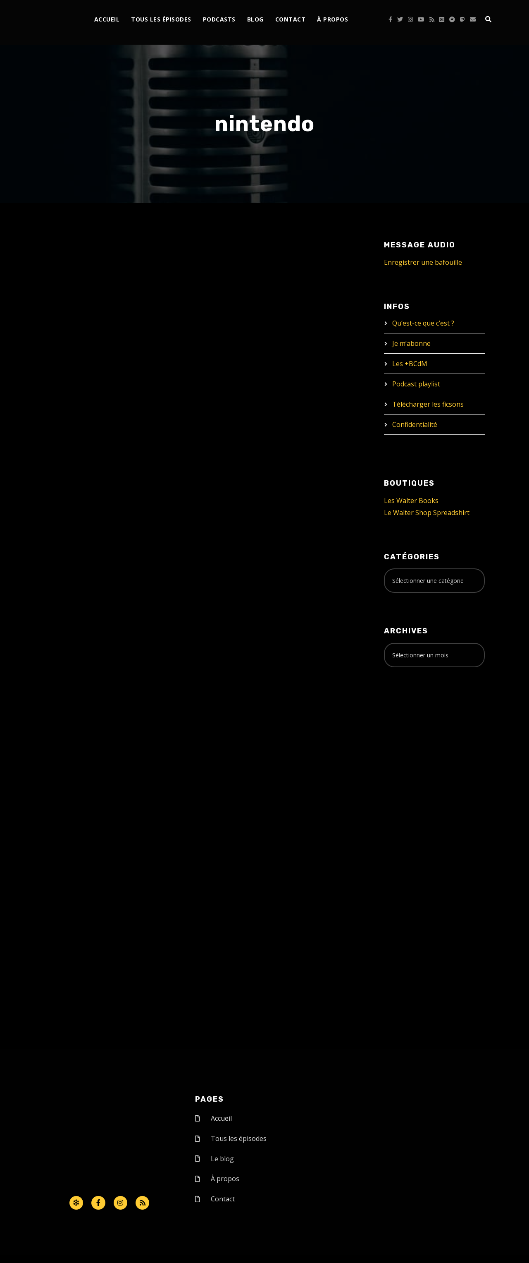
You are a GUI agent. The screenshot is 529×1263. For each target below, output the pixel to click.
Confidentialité (414, 424)
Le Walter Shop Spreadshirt (426, 512)
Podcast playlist (416, 383)
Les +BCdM (409, 363)
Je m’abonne (411, 343)
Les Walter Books (411, 500)
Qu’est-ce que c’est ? (423, 323)
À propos (332, 19)
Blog (255, 19)
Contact (290, 19)
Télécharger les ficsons (428, 404)
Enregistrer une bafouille (423, 262)
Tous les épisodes (161, 19)
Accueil (107, 19)
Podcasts (219, 19)
